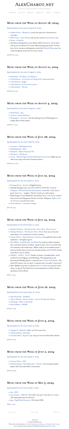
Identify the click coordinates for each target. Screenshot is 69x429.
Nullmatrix (46, 43)
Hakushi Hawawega (50, 48)
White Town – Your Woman (20, 38)
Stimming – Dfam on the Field (21, 302)
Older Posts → (57, 412)
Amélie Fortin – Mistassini (19, 33)
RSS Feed (35, 420)
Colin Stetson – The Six (19, 87)
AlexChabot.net (34, 4)
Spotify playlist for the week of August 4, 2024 (23, 108)
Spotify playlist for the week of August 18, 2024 (24, 28)
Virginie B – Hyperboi (18, 330)
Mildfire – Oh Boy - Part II (20, 255)
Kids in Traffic (41, 266)
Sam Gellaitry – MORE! (19, 304)
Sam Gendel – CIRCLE (19, 395)
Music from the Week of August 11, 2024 (32, 67)
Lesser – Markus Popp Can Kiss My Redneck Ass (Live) (30, 157)
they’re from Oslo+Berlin (48, 260)
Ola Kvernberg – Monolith (20, 333)
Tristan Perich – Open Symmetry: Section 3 (26, 237)
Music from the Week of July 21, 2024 (31, 175)
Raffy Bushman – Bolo (18, 149)
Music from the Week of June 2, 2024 (30, 351)
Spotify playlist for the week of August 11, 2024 (24, 72)
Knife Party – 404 (16, 113)
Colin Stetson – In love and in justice (23, 84)
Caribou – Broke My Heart (20, 115)
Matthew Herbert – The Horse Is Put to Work (26, 232)
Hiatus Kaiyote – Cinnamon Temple (23, 203)
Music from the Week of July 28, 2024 (31, 137)
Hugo (44, 426)
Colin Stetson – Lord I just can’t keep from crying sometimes (32, 79)
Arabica (16, 426)
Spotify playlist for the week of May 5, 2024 (22, 388)
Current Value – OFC (18, 361)
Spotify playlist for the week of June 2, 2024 (23, 357)
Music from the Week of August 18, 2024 (33, 23)
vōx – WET (14, 392)
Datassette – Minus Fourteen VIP (22, 152)
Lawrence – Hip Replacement (21, 146)
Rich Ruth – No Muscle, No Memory (23, 77)
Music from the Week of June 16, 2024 (31, 287)
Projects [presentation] (40, 13)
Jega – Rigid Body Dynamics (20, 400)
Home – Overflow (16, 40)
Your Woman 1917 (52, 38)
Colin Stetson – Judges (18, 82)
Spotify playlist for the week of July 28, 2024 (23, 142)
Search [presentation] (57, 13)
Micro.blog (52, 426)
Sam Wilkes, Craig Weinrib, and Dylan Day (25, 242)
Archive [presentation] (12, 13)
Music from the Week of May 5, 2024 (30, 382)
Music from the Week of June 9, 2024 (30, 320)
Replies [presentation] (30, 13)
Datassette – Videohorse (18, 154)
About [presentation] (48, 13)
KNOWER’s (52, 250)
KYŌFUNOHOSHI (41, 188)
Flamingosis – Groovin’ (18, 118)
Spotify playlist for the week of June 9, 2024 (23, 326)
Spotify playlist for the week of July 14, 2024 (23, 225)
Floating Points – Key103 (19, 185)
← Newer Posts (11, 412)
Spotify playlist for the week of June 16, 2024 (23, 292)
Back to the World (48, 196)
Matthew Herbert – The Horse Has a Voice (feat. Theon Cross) (33, 229)
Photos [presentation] (21, 13)
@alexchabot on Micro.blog (37, 9)
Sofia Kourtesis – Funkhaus (20, 297)
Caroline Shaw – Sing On (19, 336)
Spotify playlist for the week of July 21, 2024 (23, 181)
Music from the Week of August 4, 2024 (32, 103)
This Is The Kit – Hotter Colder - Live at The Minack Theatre (32, 299)
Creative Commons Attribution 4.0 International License (43, 424)
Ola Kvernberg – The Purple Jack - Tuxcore (26, 364)
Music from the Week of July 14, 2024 (31, 219)
